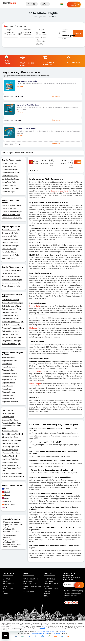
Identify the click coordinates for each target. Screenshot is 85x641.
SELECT (79, 162)
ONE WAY (8, 26)
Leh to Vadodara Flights (10, 188)
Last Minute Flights (51, 589)
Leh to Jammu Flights (9, 166)
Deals (46, 596)
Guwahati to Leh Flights (10, 246)
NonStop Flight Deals (9, 456)
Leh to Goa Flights (8, 191)
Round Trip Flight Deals (10, 447)
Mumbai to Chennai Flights (11, 315)
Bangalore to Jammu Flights (12, 283)
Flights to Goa (7, 364)
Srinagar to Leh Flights (10, 233)
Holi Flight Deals (8, 417)
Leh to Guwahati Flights (10, 179)
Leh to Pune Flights (9, 185)
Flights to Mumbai (8, 357)
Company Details (9, 584)
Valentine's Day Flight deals (12, 440)
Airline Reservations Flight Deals (11, 469)
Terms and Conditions (70, 596)
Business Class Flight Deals (12, 473)
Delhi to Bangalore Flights (11, 306)
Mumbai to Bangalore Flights (12, 303)
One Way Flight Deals (10, 450)
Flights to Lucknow (9, 379)
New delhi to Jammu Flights (12, 280)
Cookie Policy (28, 591)
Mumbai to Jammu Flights (11, 286)
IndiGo (5, 489)
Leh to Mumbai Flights (10, 169)
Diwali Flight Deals (8, 414)
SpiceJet (6, 492)
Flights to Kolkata (8, 370)
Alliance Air (6, 501)
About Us (6, 579)
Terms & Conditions (30, 579)
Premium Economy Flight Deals (13, 476)
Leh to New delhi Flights (11, 173)
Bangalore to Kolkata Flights (12, 337)
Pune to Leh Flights (9, 252)
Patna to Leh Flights (9, 249)
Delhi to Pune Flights (9, 312)
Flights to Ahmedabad (10, 373)
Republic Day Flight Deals (11, 423)
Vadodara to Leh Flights (10, 255)
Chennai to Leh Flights (10, 242)
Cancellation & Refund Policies (40, 633)
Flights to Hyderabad (9, 376)
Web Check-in (8, 589)
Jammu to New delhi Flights (12, 211)
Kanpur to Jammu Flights (11, 276)
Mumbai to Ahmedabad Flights (13, 328)
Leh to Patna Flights (9, 182)
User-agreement (29, 584)
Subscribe (80, 585)
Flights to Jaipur (8, 395)
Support (6, 581)
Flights (31, 4)
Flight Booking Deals (9, 462)
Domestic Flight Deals (10, 443)
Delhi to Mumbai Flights (10, 300)
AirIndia (5, 498)
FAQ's (5, 586)
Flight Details (35, 171)
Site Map (6, 593)
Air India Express (8, 504)
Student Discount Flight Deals (12, 434)
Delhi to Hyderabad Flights (12, 309)
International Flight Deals (11, 453)
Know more (56, 96)
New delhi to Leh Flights (11, 230)
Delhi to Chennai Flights (10, 331)
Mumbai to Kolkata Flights (11, 344)
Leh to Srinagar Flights (10, 163)
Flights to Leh (7, 389)
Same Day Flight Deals (10, 465)
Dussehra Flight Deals (10, 420)
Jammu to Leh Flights (9, 208)
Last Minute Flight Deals (10, 459)
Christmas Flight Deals (10, 437)
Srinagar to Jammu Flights (11, 270)
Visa (44, 4)
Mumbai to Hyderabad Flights (13, 322)
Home (4, 153)
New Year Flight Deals (10, 431)
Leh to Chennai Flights (10, 176)
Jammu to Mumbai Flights (11, 215)
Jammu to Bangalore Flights (12, 218)
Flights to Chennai (8, 383)
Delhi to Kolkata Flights (10, 319)
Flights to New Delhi (9, 361)
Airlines (47, 593)
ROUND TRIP (20, 26)
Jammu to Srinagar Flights (11, 205)
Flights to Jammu (8, 398)
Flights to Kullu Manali (10, 402)
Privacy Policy (28, 581)
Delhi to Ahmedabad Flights (12, 325)
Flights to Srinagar (8, 392)
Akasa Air (6, 495)
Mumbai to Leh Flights (10, 239)
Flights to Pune (7, 386)
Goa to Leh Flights (8, 258)
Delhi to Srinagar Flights (10, 334)
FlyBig (5, 507)
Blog (5, 591)
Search (77, 33)
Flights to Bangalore (9, 367)
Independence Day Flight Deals (11, 427)
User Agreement (51, 631)
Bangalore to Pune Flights (11, 341)
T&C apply (19, 86)
